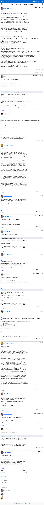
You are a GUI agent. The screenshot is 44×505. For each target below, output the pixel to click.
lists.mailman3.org (7, 1)
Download (3, 476)
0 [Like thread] (37, 69)
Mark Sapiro (7, 76)
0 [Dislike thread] (39, 69)
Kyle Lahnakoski (8, 8)
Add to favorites (4, 482)
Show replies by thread (39, 72)
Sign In (35, 1)
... (1, 81)
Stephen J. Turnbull (8, 145)
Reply (2, 70)
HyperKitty (22, 503)
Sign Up (40, 1)
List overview (3, 473)
